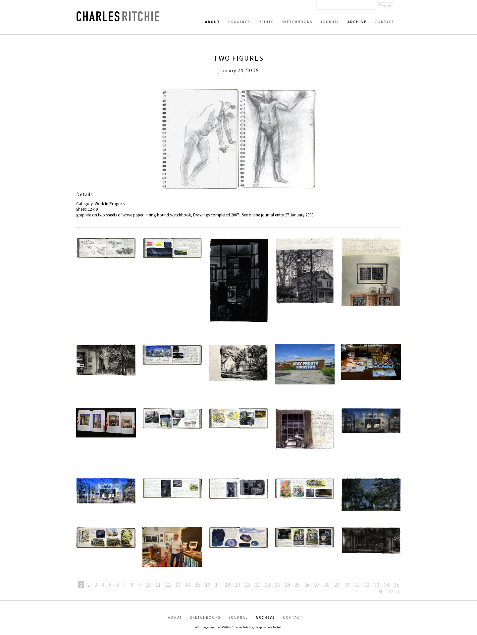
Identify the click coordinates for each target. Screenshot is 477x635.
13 (178, 584)
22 (267, 584)
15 (197, 584)
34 (386, 584)
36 (381, 591)
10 (148, 584)
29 (337, 584)
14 (187, 584)
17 (217, 584)
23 (277, 584)
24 (287, 584)
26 (307, 584)
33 (376, 584)
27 (317, 584)
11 (158, 584)
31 (356, 584)
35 (396, 584)
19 (237, 584)
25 (297, 584)
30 (346, 584)
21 (257, 584)
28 (327, 584)
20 (247, 584)
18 (227, 584)
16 (207, 584)
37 (391, 591)
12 (168, 584)
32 (366, 584)
